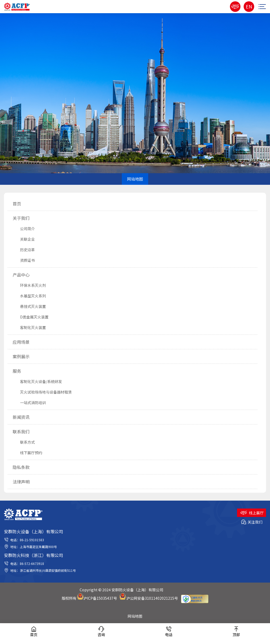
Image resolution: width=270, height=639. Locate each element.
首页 (17, 203)
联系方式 (24, 442)
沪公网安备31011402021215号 (152, 598)
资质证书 (24, 260)
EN (249, 6)
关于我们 (21, 218)
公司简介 (24, 228)
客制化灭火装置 (29, 327)
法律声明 (21, 481)
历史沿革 (24, 249)
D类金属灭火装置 (31, 317)
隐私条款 (21, 467)
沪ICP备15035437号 (100, 598)
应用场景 (21, 342)
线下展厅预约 (27, 452)
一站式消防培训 (29, 402)
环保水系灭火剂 (29, 285)
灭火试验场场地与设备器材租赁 (42, 392)
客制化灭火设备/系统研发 (37, 381)
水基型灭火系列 (29, 295)
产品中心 (21, 275)
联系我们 (21, 431)
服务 (17, 371)
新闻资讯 (21, 417)
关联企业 (24, 239)
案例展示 (21, 356)
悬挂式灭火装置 (29, 306)
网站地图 (135, 616)
